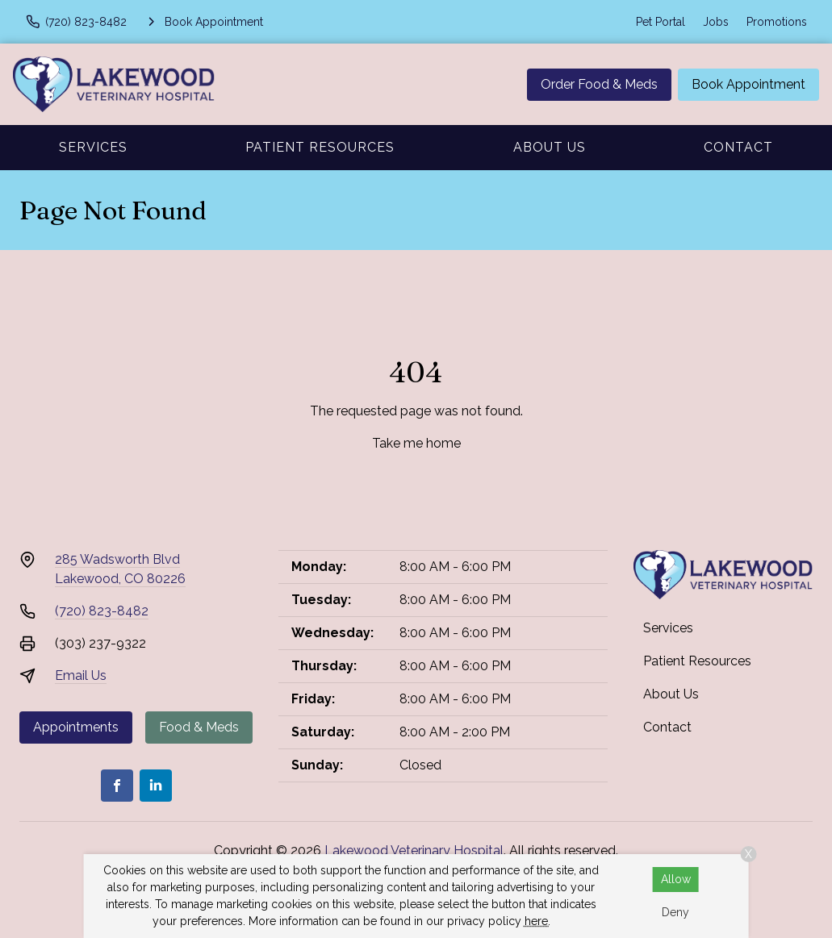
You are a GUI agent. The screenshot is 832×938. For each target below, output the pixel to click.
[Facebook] (117, 785)
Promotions (776, 21)
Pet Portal (660, 21)
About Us (549, 147)
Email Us (81, 675)
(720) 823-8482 (101, 611)
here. (537, 921)
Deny (675, 912)
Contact (738, 147)
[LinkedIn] (156, 785)
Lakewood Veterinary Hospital (414, 850)
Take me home (416, 443)
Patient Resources (320, 147)
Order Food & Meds (599, 84)
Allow (676, 879)
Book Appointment (748, 84)
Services (93, 147)
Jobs (716, 21)
